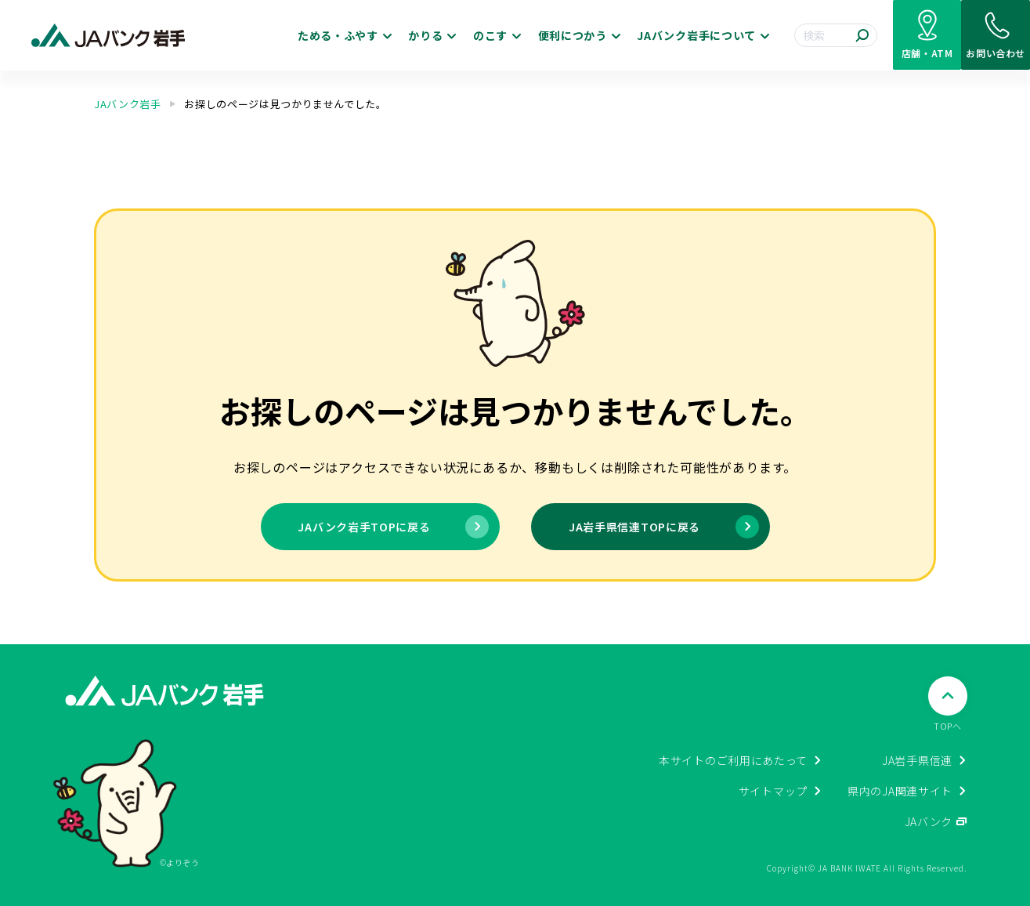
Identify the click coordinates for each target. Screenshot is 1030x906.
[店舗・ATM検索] (889, 35)
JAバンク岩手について (618, 35)
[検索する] (811, 35)
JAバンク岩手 (127, 103)
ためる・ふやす (259, 35)
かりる (347, 35)
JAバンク (929, 821)
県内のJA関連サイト (899, 791)
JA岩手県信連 (917, 760)
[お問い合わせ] (983, 35)
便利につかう (494, 35)
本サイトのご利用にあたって (733, 760)
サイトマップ (773, 791)
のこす (412, 35)
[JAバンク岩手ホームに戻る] (108, 36)
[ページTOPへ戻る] (947, 704)
